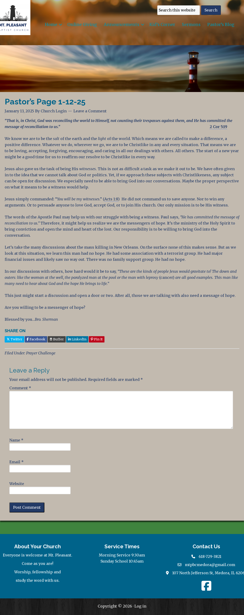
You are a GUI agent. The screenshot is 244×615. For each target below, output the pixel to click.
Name (16, 440)
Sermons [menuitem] (191, 24)
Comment (20, 388)
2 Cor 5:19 (218, 126)
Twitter (14, 339)
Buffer (57, 339)
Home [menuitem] (51, 24)
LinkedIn (77, 339)
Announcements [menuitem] (121, 24)
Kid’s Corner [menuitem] (162, 24)
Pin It (97, 339)
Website (16, 483)
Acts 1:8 (111, 199)
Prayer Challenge (40, 353)
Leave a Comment (90, 111)
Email (16, 462)
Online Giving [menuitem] (82, 24)
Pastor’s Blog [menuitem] (220, 24)
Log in (140, 606)
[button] (60, 24)
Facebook (36, 339)
